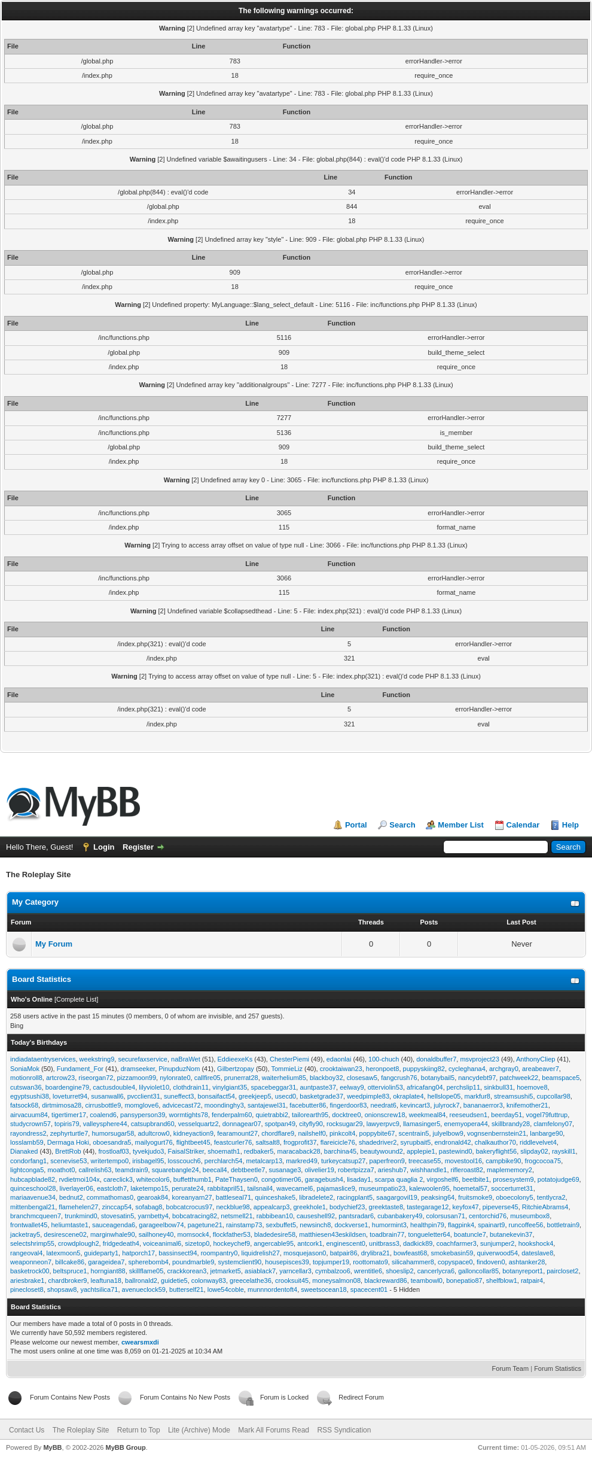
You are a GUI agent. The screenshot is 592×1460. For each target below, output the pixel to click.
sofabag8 (148, 1206)
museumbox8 (530, 1215)
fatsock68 (24, 1105)
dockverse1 (351, 1224)
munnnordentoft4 (272, 1289)
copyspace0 (455, 1262)
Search (402, 824)
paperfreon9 (387, 1160)
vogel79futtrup (546, 1114)
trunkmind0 (81, 1215)
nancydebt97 (477, 1077)
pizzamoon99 (136, 1077)
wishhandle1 (428, 1169)
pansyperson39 (142, 1114)
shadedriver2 (378, 1142)
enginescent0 (345, 1243)
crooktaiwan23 (341, 1068)
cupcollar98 (553, 1096)
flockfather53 (232, 1234)
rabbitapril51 (225, 1188)
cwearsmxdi (140, 1342)
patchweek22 (518, 1077)
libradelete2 (316, 1197)
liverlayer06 (76, 1188)
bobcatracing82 (194, 1215)
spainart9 (491, 1224)
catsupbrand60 (153, 1123)
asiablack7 (260, 1271)
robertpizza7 (356, 1169)
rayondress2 (28, 1133)
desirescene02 (65, 1234)
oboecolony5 (514, 1197)
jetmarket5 (225, 1271)
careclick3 (118, 1179)
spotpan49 (280, 1123)
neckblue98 (232, 1206)
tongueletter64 (429, 1234)
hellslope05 (444, 1096)
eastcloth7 (112, 1188)
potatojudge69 (558, 1179)
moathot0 (61, 1169)
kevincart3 (415, 1105)
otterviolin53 (385, 1087)
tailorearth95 (310, 1114)
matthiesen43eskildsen (332, 1234)
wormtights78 (188, 1114)
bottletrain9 (563, 1224)
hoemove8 (532, 1087)
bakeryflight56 (496, 1151)
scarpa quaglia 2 (399, 1179)
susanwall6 (107, 1096)
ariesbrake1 (27, 1280)
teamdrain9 (131, 1169)
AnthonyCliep (535, 1059)
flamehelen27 (78, 1206)
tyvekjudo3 (148, 1151)
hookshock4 (536, 1243)
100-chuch (383, 1059)
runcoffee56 (526, 1224)
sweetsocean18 (323, 1289)
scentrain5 (414, 1133)
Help (570, 824)
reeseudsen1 (469, 1114)
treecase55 (424, 1160)
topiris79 (67, 1123)
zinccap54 (117, 1206)
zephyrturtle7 (69, 1133)
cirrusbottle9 (103, 1105)
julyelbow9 (448, 1133)
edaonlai (339, 1059)
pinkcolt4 (342, 1133)
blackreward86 (385, 1280)
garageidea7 (106, 1262)
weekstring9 (97, 1059)
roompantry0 (219, 1253)
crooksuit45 (292, 1280)
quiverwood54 (497, 1253)
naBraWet (185, 1059)
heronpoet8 (382, 1068)
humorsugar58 (112, 1133)
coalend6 (103, 1114)
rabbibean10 (275, 1215)
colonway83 (208, 1280)
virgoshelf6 (442, 1179)
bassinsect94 (177, 1253)
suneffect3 (179, 1096)
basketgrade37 (321, 1096)
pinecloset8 (27, 1289)
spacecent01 (368, 1289)
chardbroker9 (67, 1280)
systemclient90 (239, 1262)
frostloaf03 (113, 1151)
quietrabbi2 (271, 1114)
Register (138, 846)
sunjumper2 (497, 1243)
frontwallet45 (28, 1224)
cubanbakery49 (399, 1215)
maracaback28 (298, 1151)
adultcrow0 (153, 1133)
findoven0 (491, 1262)
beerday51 (506, 1114)
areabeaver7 (540, 1068)
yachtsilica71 (99, 1289)
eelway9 (352, 1087)
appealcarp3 (272, 1206)
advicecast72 (181, 1105)
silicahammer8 (413, 1262)
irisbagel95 (148, 1160)
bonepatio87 (464, 1280)
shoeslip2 (399, 1271)
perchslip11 (463, 1087)
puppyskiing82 (424, 1068)
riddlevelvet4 (538, 1142)
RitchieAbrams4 (545, 1206)
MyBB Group (125, 1447)
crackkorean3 (186, 1271)
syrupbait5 (416, 1142)
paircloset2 (562, 1271)
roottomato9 (370, 1262)
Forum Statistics (557, 1368)
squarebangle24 (175, 1169)
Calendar (523, 824)
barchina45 (340, 1151)
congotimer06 (281, 1179)
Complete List (76, 999)
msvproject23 (479, 1059)
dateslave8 (537, 1253)
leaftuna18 (106, 1280)
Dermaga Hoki (68, 1142)
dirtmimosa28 (61, 1105)
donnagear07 (241, 1123)
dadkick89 (418, 1243)
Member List (461, 824)
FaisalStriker (186, 1151)
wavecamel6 (294, 1188)
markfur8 (477, 1096)
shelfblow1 (501, 1280)
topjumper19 (331, 1262)
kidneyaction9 (193, 1133)
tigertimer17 (68, 1114)
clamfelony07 (552, 1123)
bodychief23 (347, 1206)
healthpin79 (427, 1224)
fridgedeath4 (121, 1243)
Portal (356, 824)
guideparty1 (101, 1253)
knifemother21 (527, 1105)
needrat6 (383, 1105)
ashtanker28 (527, 1262)
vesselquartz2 (198, 1123)
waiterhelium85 (284, 1077)
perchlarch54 (224, 1160)
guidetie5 (174, 1280)
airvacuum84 (29, 1114)
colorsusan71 (445, 1215)
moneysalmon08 (336, 1280)
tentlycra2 (551, 1197)
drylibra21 (375, 1253)
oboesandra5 (112, 1142)
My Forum (53, 943)
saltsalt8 (267, 1142)
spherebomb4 (149, 1262)
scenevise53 (68, 1160)
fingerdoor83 (348, 1105)
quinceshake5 (275, 1197)
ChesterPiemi (289, 1059)
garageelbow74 (161, 1224)
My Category (35, 902)
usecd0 (285, 1096)
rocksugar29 (344, 1123)
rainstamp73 (244, 1224)
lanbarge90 (546, 1133)
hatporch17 (138, 1253)
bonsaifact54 (216, 1096)
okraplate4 (408, 1096)
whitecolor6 (153, 1179)
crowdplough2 (78, 1243)
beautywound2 (381, 1151)
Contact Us (26, 1430)
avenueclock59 (144, 1289)
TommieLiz (287, 1068)
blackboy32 (326, 1077)
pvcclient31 (143, 1096)
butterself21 (186, 1289)
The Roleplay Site (81, 1430)
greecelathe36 (250, 1280)
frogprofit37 (300, 1142)
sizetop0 (197, 1243)
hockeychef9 (231, 1243)
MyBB (52, 1447)
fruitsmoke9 (475, 1197)
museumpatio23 (382, 1188)
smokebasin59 (452, 1253)
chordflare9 (277, 1133)
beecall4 (215, 1169)
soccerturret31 (512, 1188)
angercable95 (274, 1243)
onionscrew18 (385, 1114)
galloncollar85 (478, 1271)
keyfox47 (466, 1206)
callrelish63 (94, 1169)
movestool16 (463, 1160)
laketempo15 (149, 1188)
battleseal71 (233, 1197)
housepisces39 (287, 1262)
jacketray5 (25, 1234)
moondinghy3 (224, 1105)
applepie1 (421, 1151)
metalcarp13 (264, 1160)
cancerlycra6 (435, 1271)
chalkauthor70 (495, 1142)
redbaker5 (259, 1151)
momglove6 (141, 1105)
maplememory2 (509, 1169)
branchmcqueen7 (35, 1215)
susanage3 (285, 1169)
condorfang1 (28, 1160)
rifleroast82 (467, 1169)
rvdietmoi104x (79, 1179)
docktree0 (346, 1114)
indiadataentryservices (42, 1059)
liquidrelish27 (261, 1253)
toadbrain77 (387, 1234)
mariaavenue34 (33, 1197)
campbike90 (503, 1160)
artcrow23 (60, 1077)
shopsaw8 (62, 1289)
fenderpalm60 (232, 1114)
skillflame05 (146, 1271)
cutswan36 (26, 1087)
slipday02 (534, 1151)
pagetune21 (205, 1224)
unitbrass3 (384, 1243)
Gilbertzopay (235, 1068)
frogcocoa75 (543, 1160)
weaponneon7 (30, 1262)
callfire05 (207, 1077)
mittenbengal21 (32, 1206)
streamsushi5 (513, 1096)
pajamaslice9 (336, 1188)
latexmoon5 (64, 1253)
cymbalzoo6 (332, 1271)
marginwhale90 (112, 1234)
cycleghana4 (467, 1068)
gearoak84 (152, 1197)
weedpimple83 (368, 1096)
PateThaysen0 (236, 1179)
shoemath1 (223, 1151)
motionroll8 (26, 1077)
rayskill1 (564, 1151)
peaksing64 (437, 1197)
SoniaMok (24, 1068)
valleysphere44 (105, 1123)
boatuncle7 (470, 1234)
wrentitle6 (368, 1271)
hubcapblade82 (32, 1179)
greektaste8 (386, 1206)
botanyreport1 (522, 1271)
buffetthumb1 (192, 1179)
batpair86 (344, 1253)
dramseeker (138, 1068)
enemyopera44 (465, 1123)
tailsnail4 (260, 1188)
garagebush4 (324, 1179)
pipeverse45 (500, 1206)
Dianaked (24, 1151)
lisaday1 (359, 1179)
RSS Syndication (344, 1430)
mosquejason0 (304, 1253)
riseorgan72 (95, 1077)
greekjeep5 (255, 1096)
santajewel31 (267, 1105)
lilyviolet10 (154, 1087)
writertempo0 (110, 1160)
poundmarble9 (193, 1262)
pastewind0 (455, 1151)
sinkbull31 (498, 1087)
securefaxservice (142, 1059)
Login (103, 846)
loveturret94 (70, 1096)
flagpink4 (461, 1224)
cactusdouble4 (114, 1087)
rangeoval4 (26, 1253)
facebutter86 (307, 1105)
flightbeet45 (193, 1142)
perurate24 (187, 1188)
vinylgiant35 (229, 1087)
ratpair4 (532, 1280)
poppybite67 (377, 1133)
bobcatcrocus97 (189, 1206)
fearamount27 (237, 1133)
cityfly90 (311, 1123)
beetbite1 (475, 1179)
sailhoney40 (156, 1234)
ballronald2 (141, 1280)
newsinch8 (315, 1224)
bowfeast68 (410, 1253)
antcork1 (309, 1243)
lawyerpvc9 (383, 1123)
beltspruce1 (70, 1271)
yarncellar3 (295, 1271)
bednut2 (71, 1197)
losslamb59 (27, 1142)
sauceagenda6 (113, 1224)
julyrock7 (446, 1105)
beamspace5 (560, 1077)
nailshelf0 (311, 1133)
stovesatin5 (118, 1215)
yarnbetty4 (153, 1215)
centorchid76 (487, 1215)
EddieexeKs (235, 1059)
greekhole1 (310, 1206)
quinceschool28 (33, 1188)
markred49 (302, 1160)
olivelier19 (319, 1169)
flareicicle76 (338, 1142)
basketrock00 (29, 1271)
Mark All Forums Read (273, 1430)
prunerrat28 (241, 1077)
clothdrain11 (191, 1087)
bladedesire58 (274, 1234)
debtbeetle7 (248, 1169)
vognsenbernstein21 (496, 1133)
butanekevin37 (511, 1234)
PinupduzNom (179, 1068)
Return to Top (138, 1430)
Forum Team (510, 1368)
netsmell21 (236, 1215)
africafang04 (425, 1087)
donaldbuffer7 (436, 1059)
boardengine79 (67, 1087)
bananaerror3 (483, 1105)
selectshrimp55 (32, 1243)
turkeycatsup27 (343, 1160)
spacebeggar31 (273, 1087)
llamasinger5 (421, 1123)
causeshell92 (316, 1215)
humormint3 (389, 1224)
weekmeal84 (427, 1114)
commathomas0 (110, 1197)
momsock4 (193, 1234)
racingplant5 (355, 1197)
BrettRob (68, 1151)
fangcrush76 (399, 1077)
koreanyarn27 (192, 1197)
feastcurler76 (233, 1142)
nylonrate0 (175, 1077)
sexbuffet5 (281, 1224)
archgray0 (503, 1068)
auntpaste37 (318, 1087)
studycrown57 (30, 1123)
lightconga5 (27, 1169)
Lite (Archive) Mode (199, 1430)
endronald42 (453, 1142)
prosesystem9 (513, 1179)
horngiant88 (108, 1271)
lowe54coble (225, 1289)
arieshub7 (392, 1169)
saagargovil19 (396, 1197)
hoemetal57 (470, 1188)
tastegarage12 (427, 1206)
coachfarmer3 (457, 1243)
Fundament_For (80, 1068)
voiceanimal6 (162, 1243)
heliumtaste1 (70, 1224)
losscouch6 (184, 1160)
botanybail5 (437, 1077)
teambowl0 (427, 1280)
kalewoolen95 (429, 1188)
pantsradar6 (356, 1215)
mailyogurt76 (154, 1142)
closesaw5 (362, 1077)
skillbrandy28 (511, 1123)
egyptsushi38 (29, 1096)
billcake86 (69, 1262)
